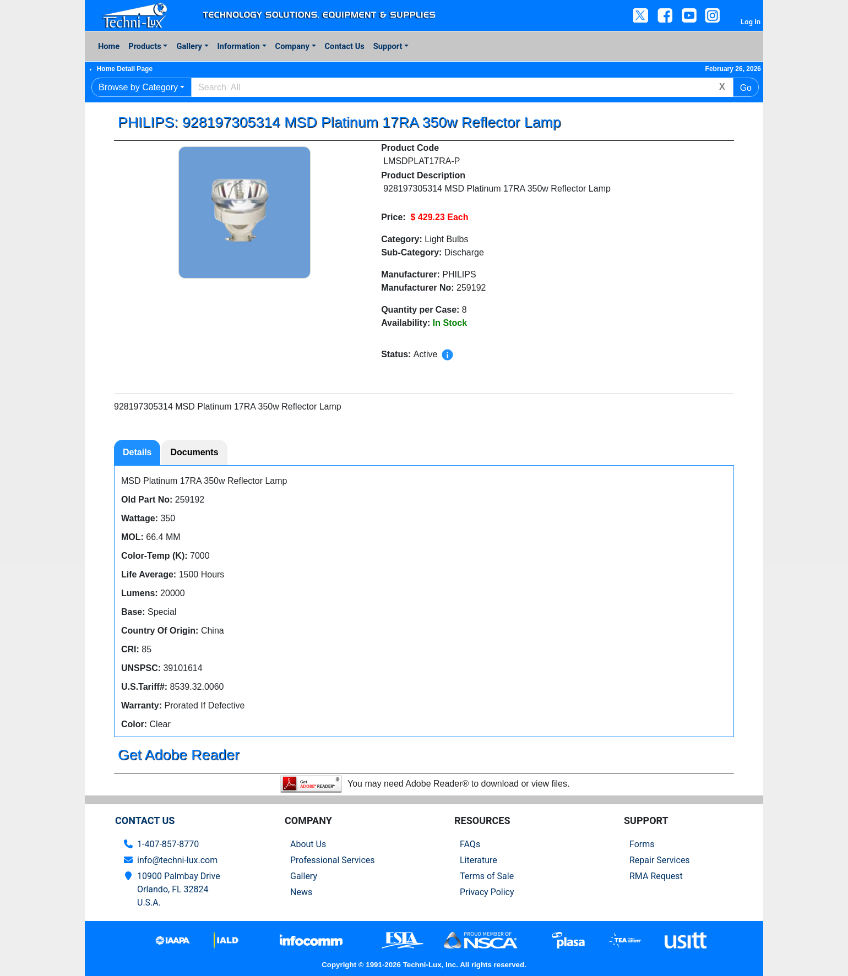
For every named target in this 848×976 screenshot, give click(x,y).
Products (144, 46)
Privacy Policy (487, 892)
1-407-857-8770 (168, 844)
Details (137, 452)
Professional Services (332, 860)
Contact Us (345, 46)
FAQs (470, 844)
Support (388, 46)
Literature (478, 860)
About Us (308, 844)
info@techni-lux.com (177, 860)
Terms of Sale (487, 876)
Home (108, 46)
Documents (194, 452)
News (301, 892)
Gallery (189, 46)
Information (239, 46)
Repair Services (659, 860)
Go (746, 87)
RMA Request (656, 876)
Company (292, 46)
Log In (750, 22)
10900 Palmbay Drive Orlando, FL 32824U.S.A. (178, 889)
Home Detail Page (125, 69)
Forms (642, 844)
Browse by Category (138, 87)
